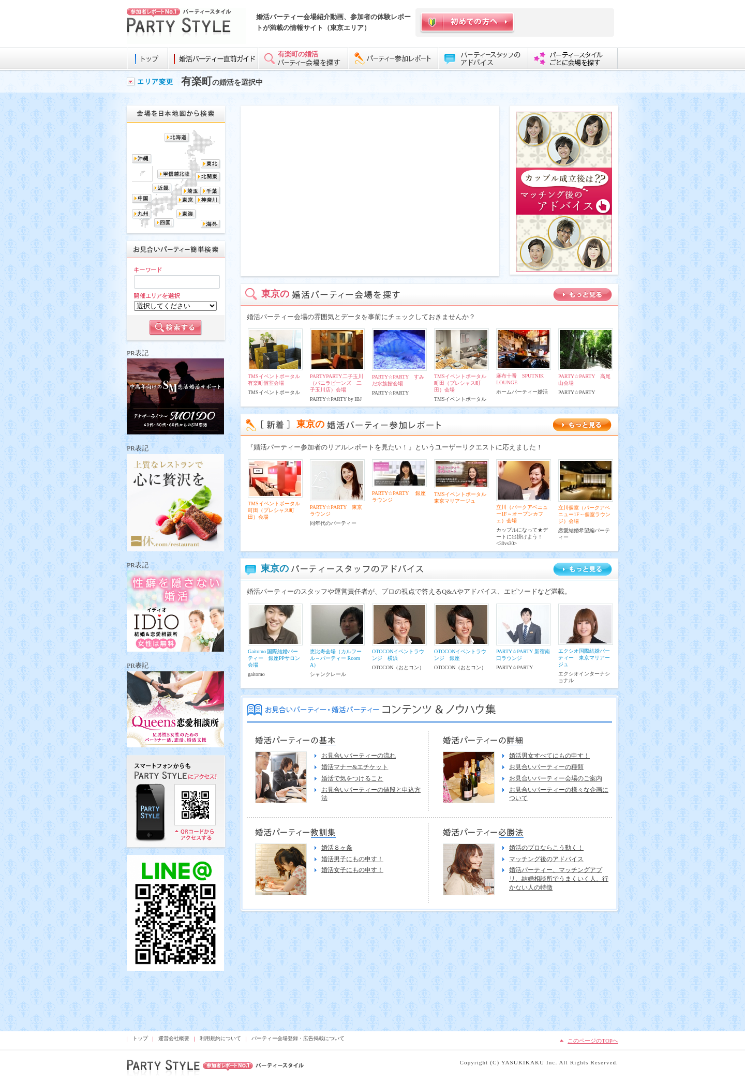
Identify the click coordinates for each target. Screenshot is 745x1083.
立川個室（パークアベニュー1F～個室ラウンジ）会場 (584, 514)
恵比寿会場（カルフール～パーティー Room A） (336, 658)
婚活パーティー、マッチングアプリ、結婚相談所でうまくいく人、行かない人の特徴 (558, 878)
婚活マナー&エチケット (354, 767)
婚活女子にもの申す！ (352, 870)
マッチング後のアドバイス (546, 859)
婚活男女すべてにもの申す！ (549, 755)
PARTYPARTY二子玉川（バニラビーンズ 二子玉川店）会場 (336, 383)
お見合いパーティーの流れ (358, 755)
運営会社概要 (173, 1038)
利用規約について (220, 1038)
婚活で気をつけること (352, 778)
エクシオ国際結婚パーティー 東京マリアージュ (584, 657)
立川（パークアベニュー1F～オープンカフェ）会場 (522, 513)
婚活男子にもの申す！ (352, 859)
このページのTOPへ (593, 1040)
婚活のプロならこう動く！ (546, 847)
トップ (140, 1038)
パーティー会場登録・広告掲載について (298, 1038)
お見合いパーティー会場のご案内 (555, 778)
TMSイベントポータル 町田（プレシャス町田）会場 (462, 383)
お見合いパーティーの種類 (546, 767)
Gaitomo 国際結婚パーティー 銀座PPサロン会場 (274, 658)
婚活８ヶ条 (336, 847)
